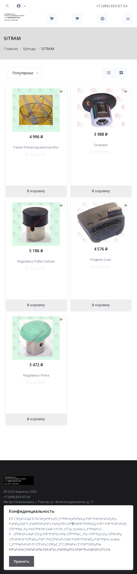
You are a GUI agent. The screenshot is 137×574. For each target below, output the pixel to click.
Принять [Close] (21, 561)
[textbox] (22, 72)
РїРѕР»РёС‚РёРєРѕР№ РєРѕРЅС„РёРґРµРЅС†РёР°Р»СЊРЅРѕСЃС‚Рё (59, 549)
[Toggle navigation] (127, 18)
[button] (7, 6)
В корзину (36, 190)
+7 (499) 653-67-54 (111, 6)
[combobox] (25, 73)
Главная (11, 48)
